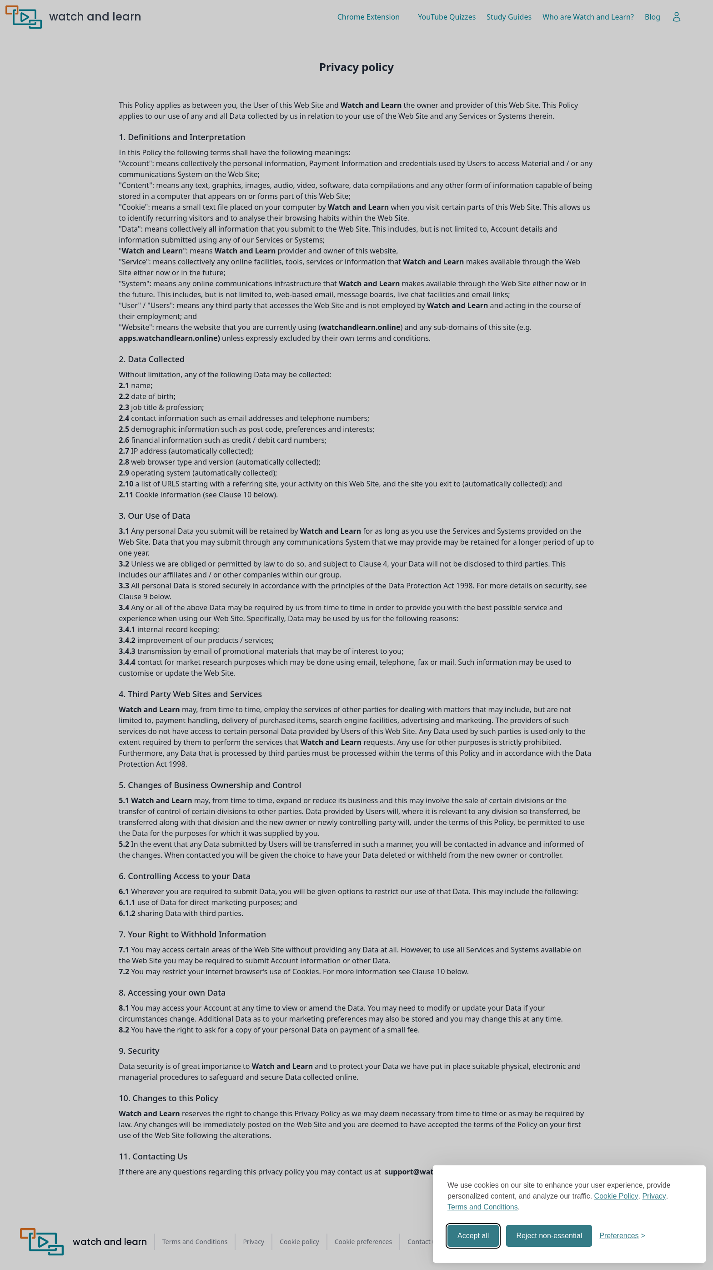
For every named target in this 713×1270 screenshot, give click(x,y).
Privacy (654, 1196)
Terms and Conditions (482, 1207)
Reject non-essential (549, 1236)
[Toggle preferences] (622, 1236)
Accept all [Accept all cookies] (473, 1236)
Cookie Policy (616, 1196)
